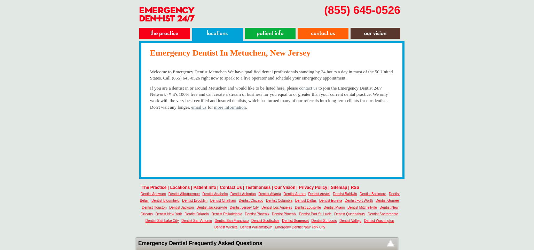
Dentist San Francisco (232, 221)
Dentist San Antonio (196, 221)
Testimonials (257, 187)
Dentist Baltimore (373, 194)
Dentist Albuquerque (184, 194)
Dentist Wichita (226, 227)
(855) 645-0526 (362, 10)
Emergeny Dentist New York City (300, 227)
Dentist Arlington (243, 194)
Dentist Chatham (223, 200)
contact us (308, 88)
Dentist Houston (154, 207)
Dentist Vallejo (350, 221)
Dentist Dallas (306, 200)
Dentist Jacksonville (212, 207)
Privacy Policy (313, 187)
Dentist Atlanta (269, 194)
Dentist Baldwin (345, 194)
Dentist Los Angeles (276, 207)
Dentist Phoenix (257, 214)
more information (230, 107)
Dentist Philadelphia (226, 214)
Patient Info (205, 187)
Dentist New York (168, 214)
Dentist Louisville (308, 207)
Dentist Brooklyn (194, 200)
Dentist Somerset (295, 221)
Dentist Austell (319, 194)
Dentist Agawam (153, 194)
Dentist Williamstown (256, 227)
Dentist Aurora (295, 194)
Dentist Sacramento (383, 214)
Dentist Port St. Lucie (315, 214)
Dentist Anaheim (215, 194)
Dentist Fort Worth (359, 200)
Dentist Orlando (196, 214)
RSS (355, 187)
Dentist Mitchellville (362, 207)
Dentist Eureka (330, 200)
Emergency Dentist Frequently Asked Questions (200, 243)
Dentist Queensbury (349, 214)
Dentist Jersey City (244, 207)
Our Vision (284, 187)
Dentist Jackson (181, 207)
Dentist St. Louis (324, 221)
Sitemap (339, 187)
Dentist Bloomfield (165, 200)
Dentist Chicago (251, 200)
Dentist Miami (334, 207)
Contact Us (231, 187)
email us (198, 107)
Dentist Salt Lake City (162, 221)
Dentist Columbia (279, 200)
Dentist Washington (379, 221)
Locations (180, 187)
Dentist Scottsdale (265, 221)
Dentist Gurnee (387, 200)
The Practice (154, 187)
